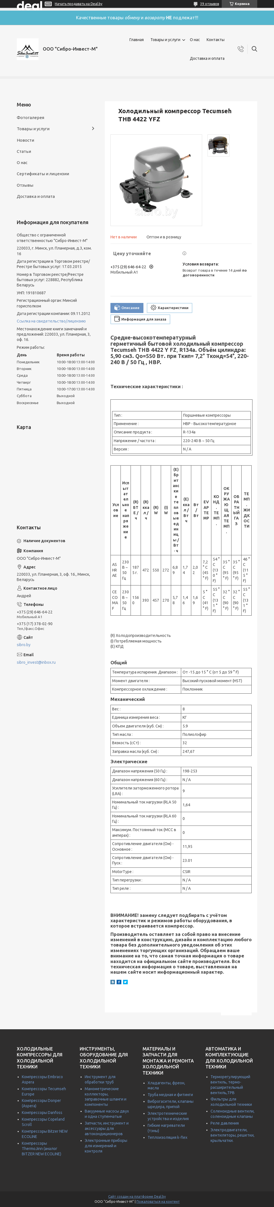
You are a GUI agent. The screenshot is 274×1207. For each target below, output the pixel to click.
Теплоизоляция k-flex (167, 1137)
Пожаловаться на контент (158, 1201)
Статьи (24, 151)
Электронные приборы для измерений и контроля (106, 1145)
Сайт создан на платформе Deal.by (137, 1196)
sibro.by (23, 644)
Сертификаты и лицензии (43, 173)
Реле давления (225, 1123)
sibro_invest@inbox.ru (36, 662)
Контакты (216, 39)
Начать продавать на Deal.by (78, 4)
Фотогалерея (30, 117)
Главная (136, 39)
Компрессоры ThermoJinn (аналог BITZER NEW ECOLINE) (41, 1148)
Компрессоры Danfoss (42, 1112)
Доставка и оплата (207, 58)
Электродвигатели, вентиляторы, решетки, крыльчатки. (232, 1135)
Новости (25, 140)
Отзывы (25, 185)
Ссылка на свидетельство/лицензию (51, 321)
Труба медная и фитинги (170, 1094)
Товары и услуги (165, 39)
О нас (195, 39)
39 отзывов (209, 4)
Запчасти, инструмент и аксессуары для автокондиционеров (107, 1128)
